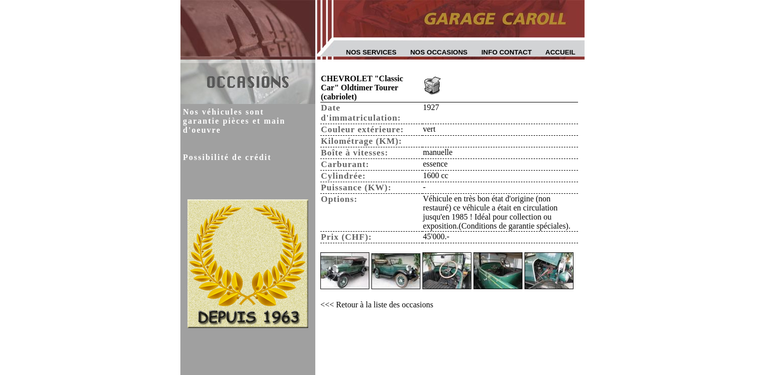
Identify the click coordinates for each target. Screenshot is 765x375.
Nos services (371, 52)
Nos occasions (438, 52)
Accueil (560, 52)
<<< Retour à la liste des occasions (376, 304)
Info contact (507, 52)
